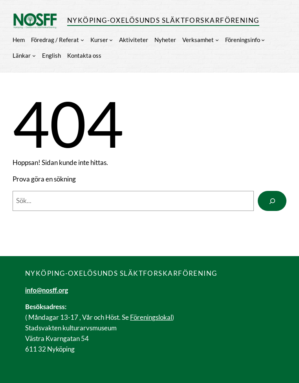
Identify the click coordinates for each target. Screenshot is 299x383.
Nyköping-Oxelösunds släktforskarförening (163, 20)
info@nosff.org (46, 290)
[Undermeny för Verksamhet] (217, 40)
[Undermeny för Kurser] (111, 40)
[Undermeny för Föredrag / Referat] (82, 40)
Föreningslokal (151, 317)
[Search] (272, 201)
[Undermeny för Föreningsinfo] (263, 40)
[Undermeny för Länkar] (34, 55)
